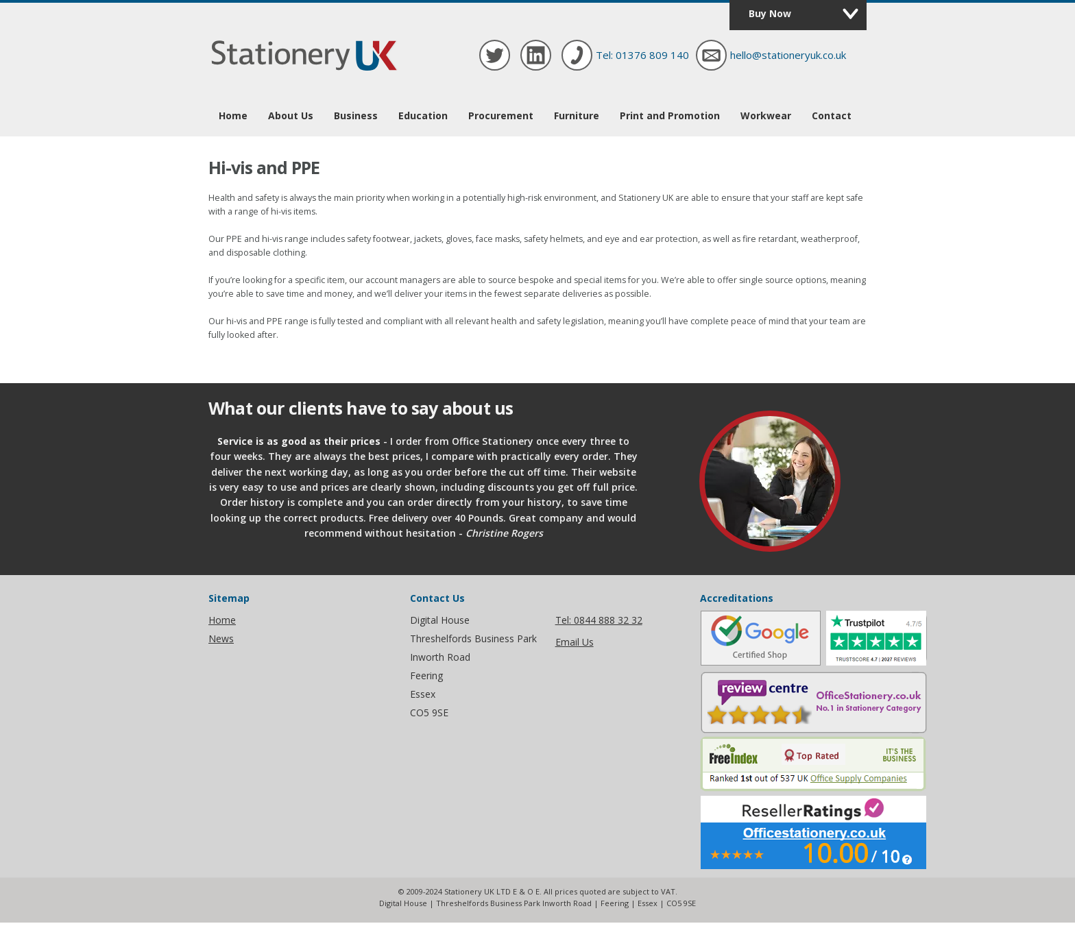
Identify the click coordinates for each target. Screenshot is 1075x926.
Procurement (500, 115)
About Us (290, 115)
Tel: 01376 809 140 (642, 55)
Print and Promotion (670, 115)
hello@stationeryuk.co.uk (788, 55)
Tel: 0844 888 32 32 (598, 619)
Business (356, 115)
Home (233, 115)
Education (423, 115)
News (221, 638)
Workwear (765, 115)
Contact (831, 115)
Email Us (574, 641)
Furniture (576, 115)
